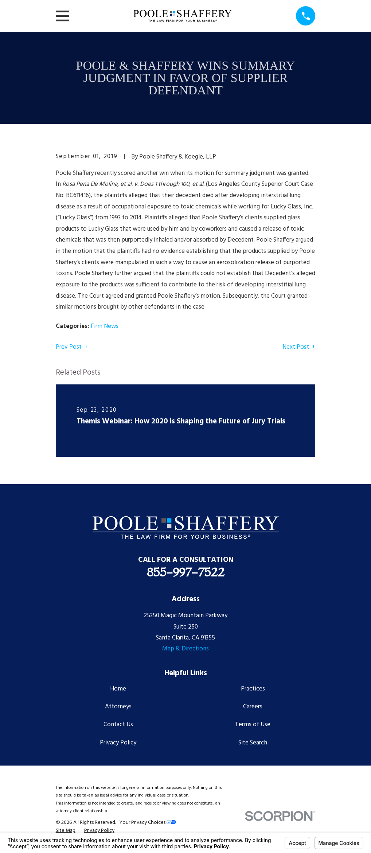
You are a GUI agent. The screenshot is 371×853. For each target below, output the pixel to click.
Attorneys (118, 707)
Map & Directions (185, 649)
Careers (252, 707)
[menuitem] (65, 830)
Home (118, 689)
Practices (253, 689)
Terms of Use (252, 724)
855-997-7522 (185, 572)
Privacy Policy (118, 743)
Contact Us (118, 724)
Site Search (252, 743)
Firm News (104, 326)
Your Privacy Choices (147, 822)
